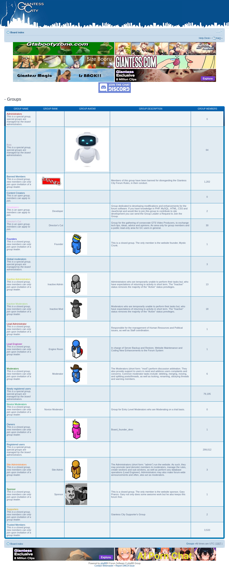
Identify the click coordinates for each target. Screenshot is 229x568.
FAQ (218, 38)
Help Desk (204, 38)
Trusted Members (16, 524)
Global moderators (16, 259)
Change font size (219, 31)
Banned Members (16, 176)
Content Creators (16, 193)
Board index (17, 32)
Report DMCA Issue (125, 566)
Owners (11, 424)
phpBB (104, 563)
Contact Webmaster (104, 566)
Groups (190, 543)
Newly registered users (19, 388)
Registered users (16, 444)
